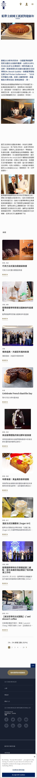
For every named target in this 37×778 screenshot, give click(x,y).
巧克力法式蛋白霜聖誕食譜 (14, 267)
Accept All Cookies (18, 775)
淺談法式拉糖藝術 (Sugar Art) (16, 524)
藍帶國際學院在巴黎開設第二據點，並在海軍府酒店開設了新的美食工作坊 (17, 571)
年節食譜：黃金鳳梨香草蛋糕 (15, 480)
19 (23, 647)
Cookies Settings (18, 770)
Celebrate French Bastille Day (17, 394)
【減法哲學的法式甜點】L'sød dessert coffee (16, 618)
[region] (18, 766)
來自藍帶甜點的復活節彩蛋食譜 (16, 436)
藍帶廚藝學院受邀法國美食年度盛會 (17, 310)
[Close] (34, 756)
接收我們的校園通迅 (17, 672)
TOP (33, 665)
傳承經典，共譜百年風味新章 (15, 353)
